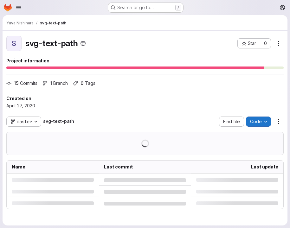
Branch (55, 83)
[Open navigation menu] (19, 8)
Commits (21, 83)
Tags (84, 83)
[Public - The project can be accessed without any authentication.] (83, 43)
